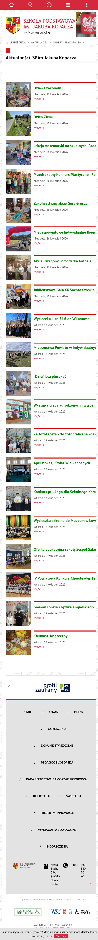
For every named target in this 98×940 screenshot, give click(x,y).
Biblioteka (41, 796)
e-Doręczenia (57, 846)
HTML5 (64, 911)
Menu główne (68, 7)
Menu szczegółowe (87, 7)
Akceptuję (61, 936)
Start (28, 712)
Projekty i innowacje (57, 812)
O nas (53, 712)
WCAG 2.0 (82, 911)
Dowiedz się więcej (41, 936)
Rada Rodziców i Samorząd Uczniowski (57, 779)
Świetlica (73, 796)
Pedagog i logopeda (57, 762)
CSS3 (70, 911)
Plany (79, 712)
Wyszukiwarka (30, 7)
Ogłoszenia (57, 728)
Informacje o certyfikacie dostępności (28, 912)
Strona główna (11, 7)
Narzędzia (49, 7)
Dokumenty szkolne (57, 745)
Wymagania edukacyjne (57, 829)
